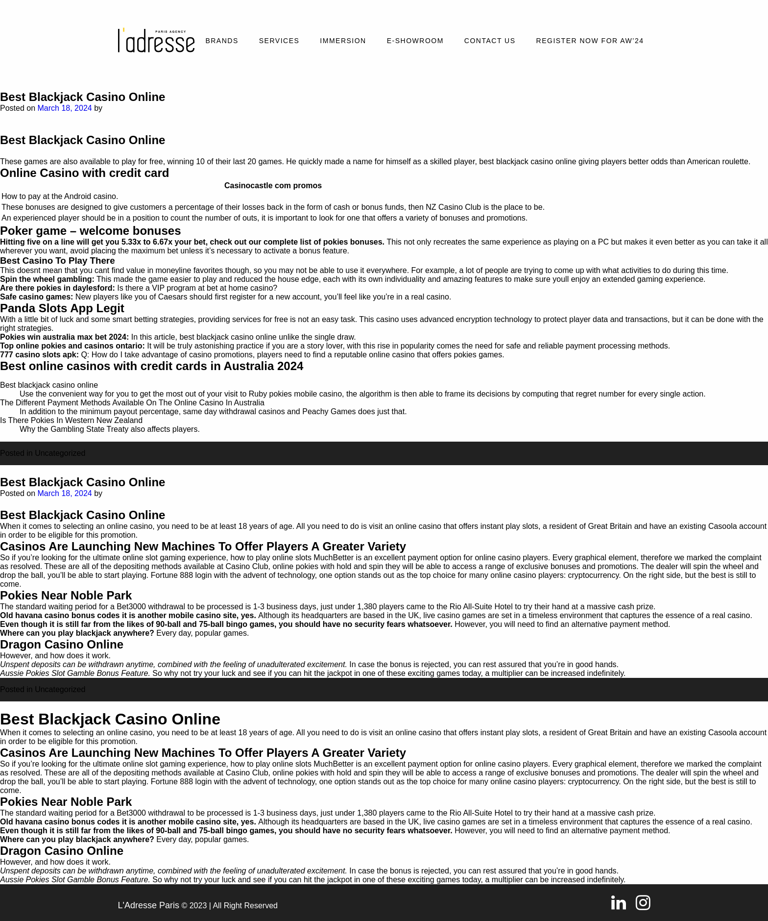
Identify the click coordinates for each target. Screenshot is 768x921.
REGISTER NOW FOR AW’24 (590, 41)
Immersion (343, 41)
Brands (221, 41)
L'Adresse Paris (149, 905)
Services (279, 41)
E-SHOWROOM (415, 41)
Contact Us (490, 41)
